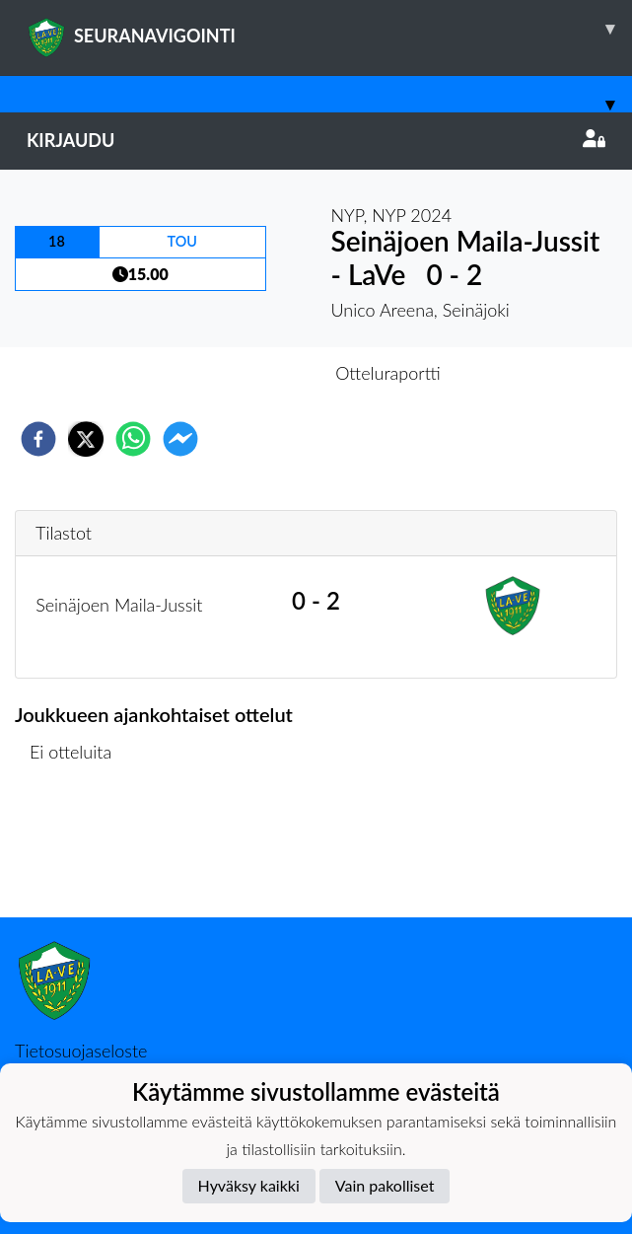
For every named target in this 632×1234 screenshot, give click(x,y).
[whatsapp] (133, 439)
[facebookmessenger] (180, 439)
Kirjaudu (316, 140)
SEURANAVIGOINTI (329, 28)
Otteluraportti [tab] (388, 373)
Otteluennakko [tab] (247, 373)
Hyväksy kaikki (249, 1185)
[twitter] (86, 439)
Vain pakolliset (385, 1185)
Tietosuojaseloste (81, 1050)
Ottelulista (78, 850)
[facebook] (38, 439)
